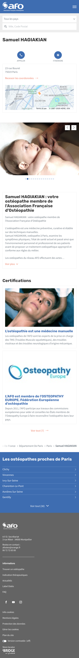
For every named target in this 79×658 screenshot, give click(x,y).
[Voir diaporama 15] (53, 178)
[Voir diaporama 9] (41, 178)
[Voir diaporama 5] (33, 178)
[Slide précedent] (67, 127)
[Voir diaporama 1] (25, 178)
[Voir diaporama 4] (31, 178)
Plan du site (8, 634)
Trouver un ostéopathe (13, 568)
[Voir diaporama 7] (37, 178)
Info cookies (8, 611)
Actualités (7, 580)
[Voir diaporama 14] (51, 178)
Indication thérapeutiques (14, 574)
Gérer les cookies (10, 628)
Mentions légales (10, 617)
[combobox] (39, 19)
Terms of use (41, 109)
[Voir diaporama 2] (27, 178)
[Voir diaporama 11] (45, 178)
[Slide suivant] (74, 127)
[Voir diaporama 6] (35, 178)
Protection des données (13, 623)
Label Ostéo (8, 585)
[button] (75, 7)
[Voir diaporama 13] (49, 178)
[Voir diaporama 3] (29, 178)
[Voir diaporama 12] (47, 178)
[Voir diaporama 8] (39, 178)
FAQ (4, 591)
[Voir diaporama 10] (43, 178)
